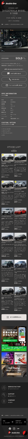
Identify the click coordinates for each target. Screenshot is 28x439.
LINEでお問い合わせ (16, 73)
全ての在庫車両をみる (15, 317)
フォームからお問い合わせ (15, 85)
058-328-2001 (15, 79)
